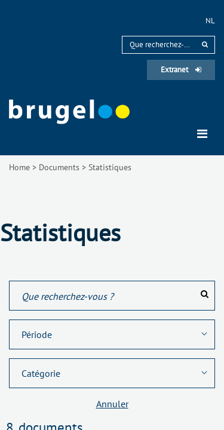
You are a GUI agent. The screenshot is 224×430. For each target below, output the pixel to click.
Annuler (112, 404)
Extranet (181, 69)
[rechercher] (205, 44)
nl (210, 21)
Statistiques (109, 167)
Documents (59, 167)
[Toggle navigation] (202, 134)
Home (19, 167)
